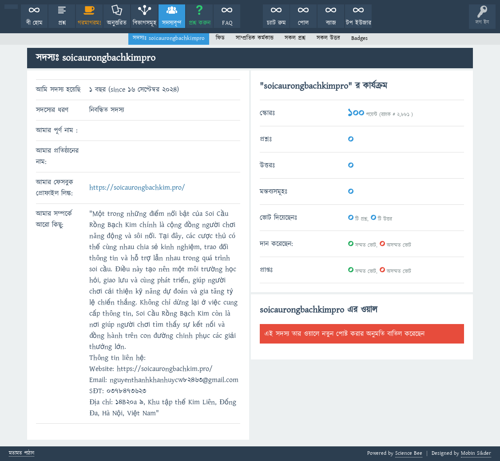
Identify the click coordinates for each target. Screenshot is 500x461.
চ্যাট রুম (276, 23)
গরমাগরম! (89, 23)
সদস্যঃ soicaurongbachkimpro (169, 38)
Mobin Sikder (476, 453)
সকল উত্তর (328, 38)
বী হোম (34, 23)
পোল (303, 23)
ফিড (220, 38)
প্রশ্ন (62, 23)
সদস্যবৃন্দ (172, 23)
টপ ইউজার (358, 23)
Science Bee (408, 453)
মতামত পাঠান (21, 454)
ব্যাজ (331, 23)
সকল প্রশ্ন (295, 38)
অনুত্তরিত (117, 23)
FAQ (227, 23)
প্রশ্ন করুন (199, 23)
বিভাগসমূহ (144, 23)
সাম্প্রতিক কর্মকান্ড (255, 38)
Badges (359, 38)
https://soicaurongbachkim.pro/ (137, 187)
